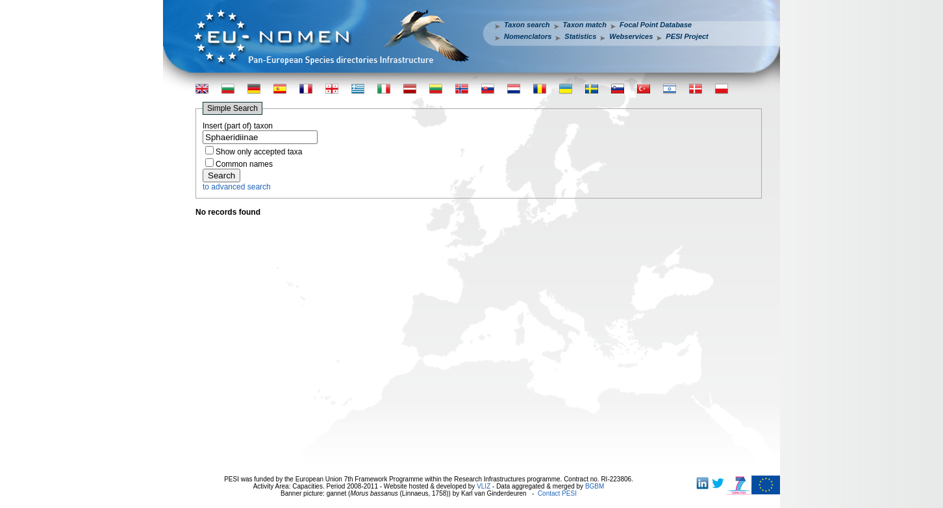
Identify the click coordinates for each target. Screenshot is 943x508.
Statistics (580, 36)
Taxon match (585, 25)
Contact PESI (557, 493)
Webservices (631, 36)
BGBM (594, 486)
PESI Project (687, 36)
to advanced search (237, 186)
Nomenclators (527, 36)
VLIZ (483, 486)
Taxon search (527, 25)
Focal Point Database (656, 25)
